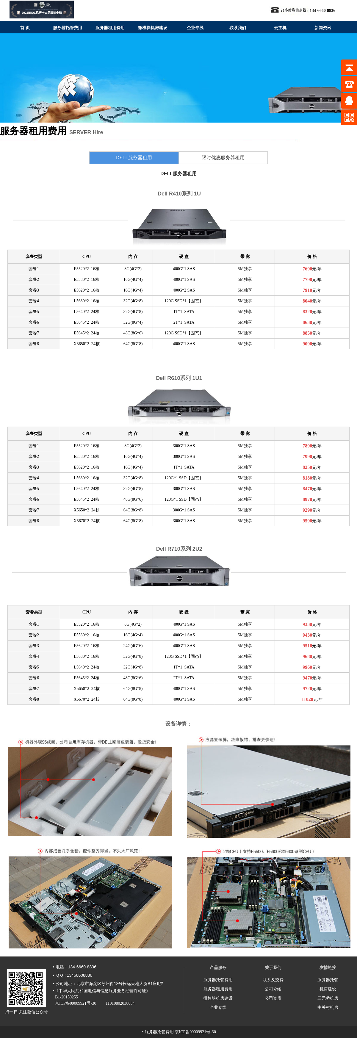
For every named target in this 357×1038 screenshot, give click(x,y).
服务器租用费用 (218, 989)
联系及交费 (273, 979)
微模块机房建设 (218, 998)
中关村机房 (327, 1007)
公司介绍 (273, 989)
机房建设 (328, 989)
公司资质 (273, 998)
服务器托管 (327, 979)
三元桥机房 (327, 998)
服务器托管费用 (218, 979)
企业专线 (218, 1007)
